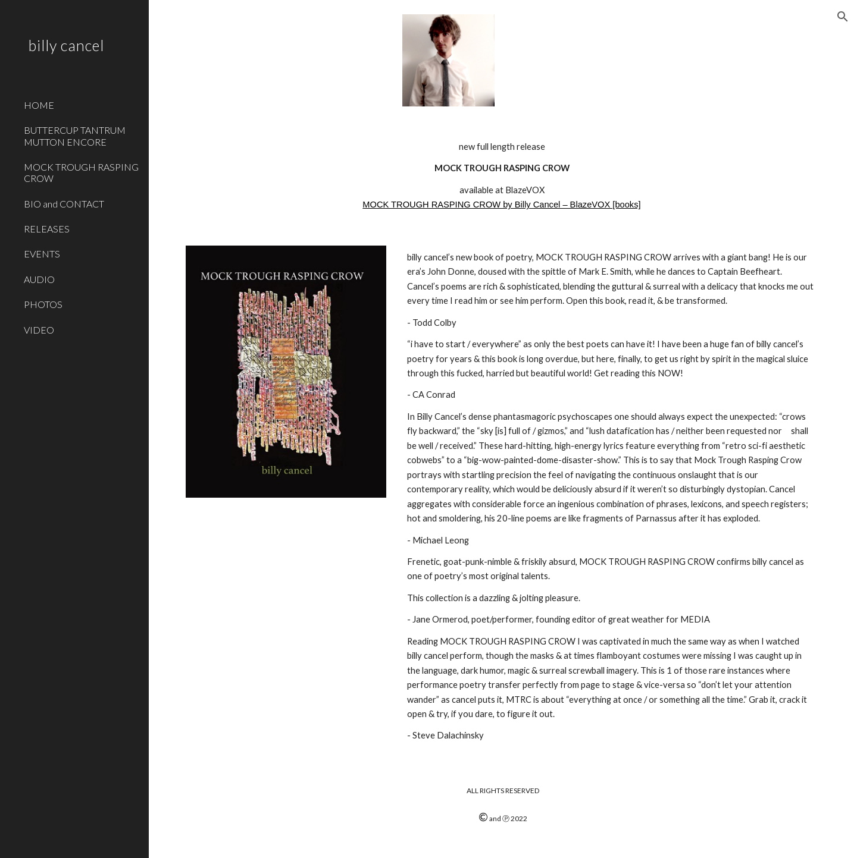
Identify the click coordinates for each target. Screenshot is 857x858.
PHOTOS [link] (43, 304)
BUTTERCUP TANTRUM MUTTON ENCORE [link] (75, 135)
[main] (503, 176)
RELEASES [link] (47, 228)
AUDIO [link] (39, 279)
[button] (842, 16)
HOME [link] (39, 105)
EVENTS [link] (42, 253)
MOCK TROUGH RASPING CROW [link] (81, 172)
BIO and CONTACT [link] (64, 203)
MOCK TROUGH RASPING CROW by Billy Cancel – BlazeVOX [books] (501, 204)
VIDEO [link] (39, 329)
